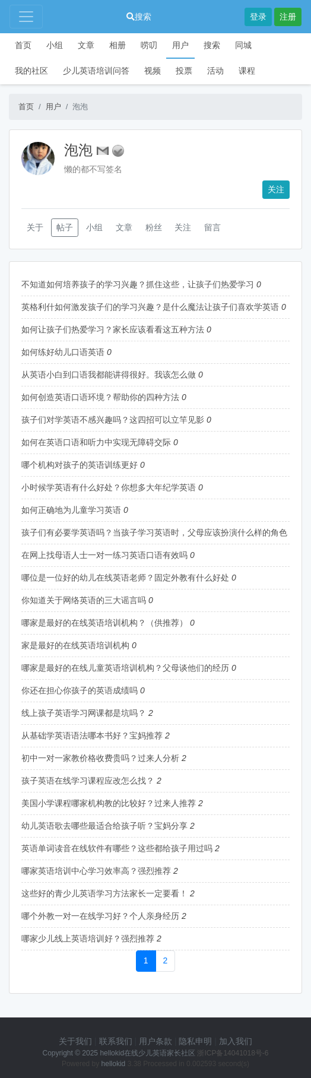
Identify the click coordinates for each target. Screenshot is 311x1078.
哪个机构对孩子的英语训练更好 (79, 465)
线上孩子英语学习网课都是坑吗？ (83, 713)
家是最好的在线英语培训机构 (75, 645)
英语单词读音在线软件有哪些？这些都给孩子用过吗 (116, 848)
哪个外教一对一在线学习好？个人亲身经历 (100, 916)
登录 (258, 16)
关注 (276, 189)
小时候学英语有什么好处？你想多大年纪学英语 (108, 487)
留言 (212, 227)
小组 (54, 45)
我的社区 (31, 70)
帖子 (64, 227)
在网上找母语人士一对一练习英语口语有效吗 (104, 555)
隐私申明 (195, 1041)
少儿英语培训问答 (96, 70)
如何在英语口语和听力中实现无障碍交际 (96, 442)
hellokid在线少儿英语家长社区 (147, 1053)
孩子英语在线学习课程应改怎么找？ (87, 780)
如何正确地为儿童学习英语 (71, 510)
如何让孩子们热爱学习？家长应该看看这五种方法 (112, 329)
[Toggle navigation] (26, 16)
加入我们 (235, 1041)
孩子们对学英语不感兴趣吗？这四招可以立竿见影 (112, 419)
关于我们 (75, 1041)
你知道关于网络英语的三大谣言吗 (83, 600)
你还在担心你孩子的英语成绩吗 (79, 690)
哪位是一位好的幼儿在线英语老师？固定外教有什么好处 (125, 577)
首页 (23, 45)
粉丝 (153, 227)
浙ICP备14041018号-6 (232, 1053)
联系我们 (115, 1041)
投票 (184, 70)
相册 (117, 45)
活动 (215, 70)
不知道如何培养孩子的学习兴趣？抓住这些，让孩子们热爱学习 (137, 284)
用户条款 (155, 1041)
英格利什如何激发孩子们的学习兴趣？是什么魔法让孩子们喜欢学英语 (150, 307)
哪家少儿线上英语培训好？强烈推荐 (87, 938)
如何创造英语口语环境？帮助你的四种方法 (100, 397)
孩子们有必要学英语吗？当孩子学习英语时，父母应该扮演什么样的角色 (154, 532)
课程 (247, 70)
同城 (243, 45)
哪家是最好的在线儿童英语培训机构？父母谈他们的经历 (125, 668)
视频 (152, 70)
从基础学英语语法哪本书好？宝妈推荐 (92, 735)
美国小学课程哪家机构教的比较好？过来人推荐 (108, 803)
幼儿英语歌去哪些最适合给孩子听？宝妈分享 (104, 825)
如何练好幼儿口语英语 (62, 352)
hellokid (113, 1064)
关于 (35, 227)
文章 (86, 45)
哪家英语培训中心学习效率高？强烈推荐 (96, 871)
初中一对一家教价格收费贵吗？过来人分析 (100, 758)
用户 (180, 45)
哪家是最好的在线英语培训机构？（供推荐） (104, 622)
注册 (288, 16)
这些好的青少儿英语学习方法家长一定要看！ (104, 893)
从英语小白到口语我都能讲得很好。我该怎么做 (108, 374)
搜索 (138, 16)
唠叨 (149, 45)
